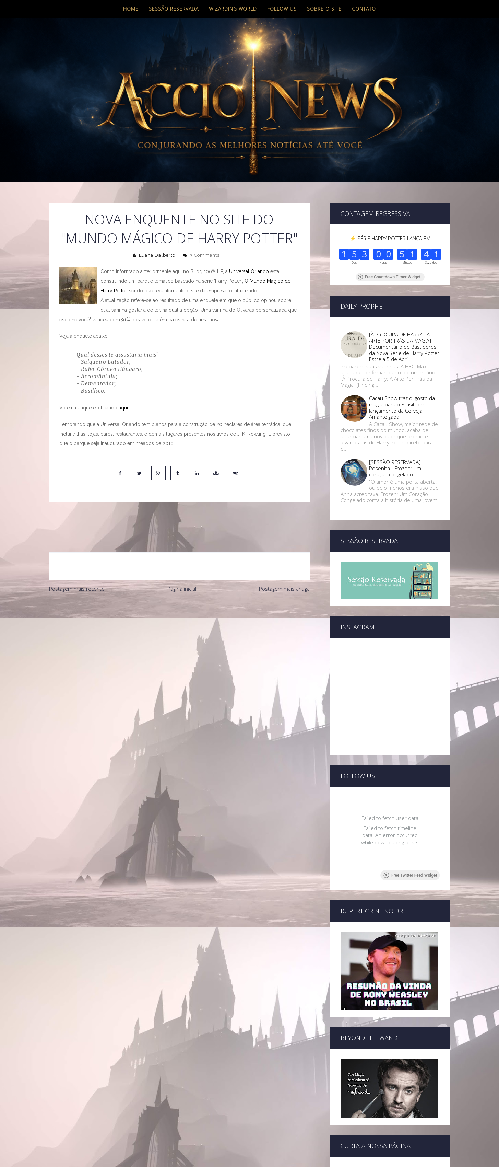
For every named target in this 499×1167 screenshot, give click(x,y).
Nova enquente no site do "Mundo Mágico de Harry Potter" (179, 228)
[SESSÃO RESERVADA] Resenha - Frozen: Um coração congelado (395, 468)
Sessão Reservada (174, 8)
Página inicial (181, 559)
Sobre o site (324, 8)
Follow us (282, 8)
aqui (123, 408)
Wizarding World (233, 8)
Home (131, 8)
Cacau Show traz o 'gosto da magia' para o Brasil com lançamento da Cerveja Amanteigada (402, 407)
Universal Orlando (249, 271)
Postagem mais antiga (284, 559)
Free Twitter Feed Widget (410, 875)
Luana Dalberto (157, 255)
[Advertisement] (179, 618)
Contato (364, 8)
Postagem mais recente (77, 559)
